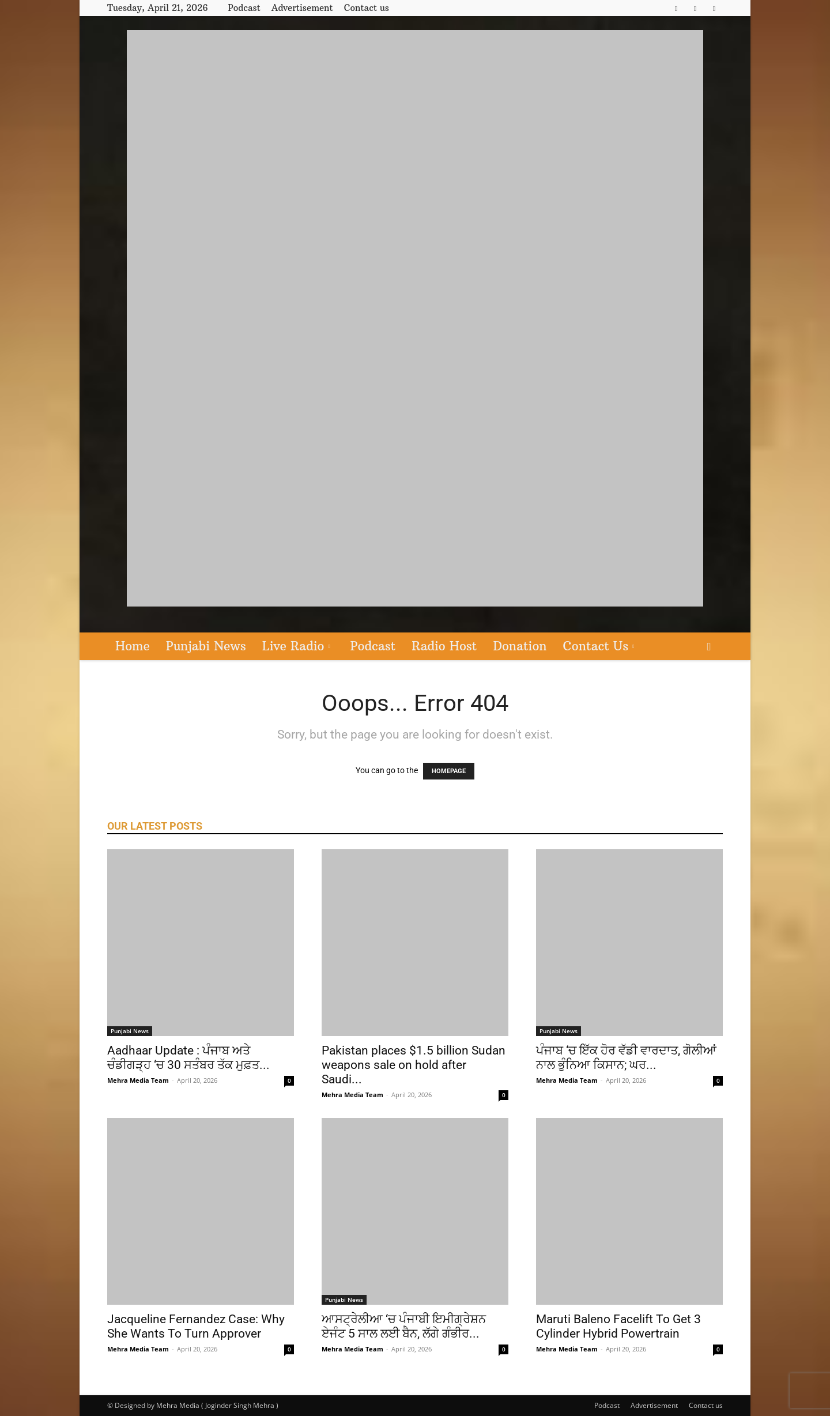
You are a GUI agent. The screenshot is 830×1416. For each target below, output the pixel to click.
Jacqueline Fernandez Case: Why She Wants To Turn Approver (196, 1326)
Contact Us (599, 646)
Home (132, 646)
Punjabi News (206, 646)
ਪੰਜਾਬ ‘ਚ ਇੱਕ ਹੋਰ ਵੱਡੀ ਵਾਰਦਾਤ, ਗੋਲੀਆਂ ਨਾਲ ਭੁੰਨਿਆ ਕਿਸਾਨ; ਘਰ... (626, 1058)
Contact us (366, 7)
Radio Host (444, 646)
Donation (519, 646)
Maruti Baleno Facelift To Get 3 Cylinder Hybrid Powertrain (618, 1326)
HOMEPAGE (449, 771)
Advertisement (302, 7)
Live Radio (296, 646)
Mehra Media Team (138, 1080)
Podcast (244, 7)
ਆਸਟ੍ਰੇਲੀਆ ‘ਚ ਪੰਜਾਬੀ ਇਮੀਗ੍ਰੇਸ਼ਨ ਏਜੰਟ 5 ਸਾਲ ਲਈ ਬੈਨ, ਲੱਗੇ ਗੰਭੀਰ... (404, 1326)
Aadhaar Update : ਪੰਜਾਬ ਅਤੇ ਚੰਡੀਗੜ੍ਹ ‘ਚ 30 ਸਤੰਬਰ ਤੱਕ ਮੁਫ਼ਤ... (188, 1058)
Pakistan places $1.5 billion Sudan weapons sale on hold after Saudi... (413, 1065)
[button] (709, 647)
